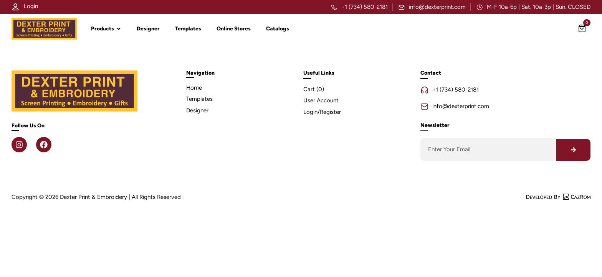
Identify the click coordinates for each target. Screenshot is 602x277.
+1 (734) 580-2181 (364, 6)
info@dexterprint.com (437, 6)
